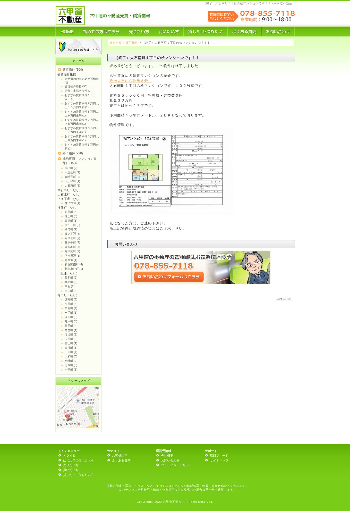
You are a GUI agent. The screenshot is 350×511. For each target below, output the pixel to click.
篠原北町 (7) (72, 238)
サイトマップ (219, 460)
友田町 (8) (71, 303)
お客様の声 (119, 455)
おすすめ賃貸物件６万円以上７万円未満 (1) (82, 130)
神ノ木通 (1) (72, 203)
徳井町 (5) (71, 299)
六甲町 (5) (71, 369)
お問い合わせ (170, 460)
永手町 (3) (71, 312)
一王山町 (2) (72, 172)
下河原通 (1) (72, 255)
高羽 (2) (70, 286)
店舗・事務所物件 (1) (78, 90)
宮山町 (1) (71, 343)
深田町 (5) (71, 338)
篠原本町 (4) (72, 246)
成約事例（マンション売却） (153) (80, 161)
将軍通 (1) (71, 260)
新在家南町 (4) (74, 264)
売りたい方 (71, 465)
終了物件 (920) (73, 153)
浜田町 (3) (71, 317)
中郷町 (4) (71, 308)
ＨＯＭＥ (115, 42)
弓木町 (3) (71, 365)
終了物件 (132, 42)
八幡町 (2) (71, 360)
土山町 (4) (71, 290)
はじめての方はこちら (78, 460)
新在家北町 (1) (74, 268)
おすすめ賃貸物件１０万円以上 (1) (82, 97)
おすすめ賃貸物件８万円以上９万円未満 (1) (82, 113)
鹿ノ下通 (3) (72, 233)
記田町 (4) (71, 211)
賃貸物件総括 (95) (76, 86)
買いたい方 (71, 470)
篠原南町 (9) (72, 251)
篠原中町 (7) (72, 242)
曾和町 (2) (71, 277)
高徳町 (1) (71, 220)
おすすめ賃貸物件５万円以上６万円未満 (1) (82, 138)
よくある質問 (121, 460)
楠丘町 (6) (71, 216)
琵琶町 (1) (71, 330)
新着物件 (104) (73, 69)
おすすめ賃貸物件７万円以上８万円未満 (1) (82, 121)
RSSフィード (219, 455)
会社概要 (167, 455)
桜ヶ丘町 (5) (72, 225)
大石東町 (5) (72, 185)
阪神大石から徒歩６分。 (130, 81)
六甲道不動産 (172, 501)
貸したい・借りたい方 (78, 475)
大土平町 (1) (72, 181)
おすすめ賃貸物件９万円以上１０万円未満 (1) (82, 105)
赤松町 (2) (71, 168)
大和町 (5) (71, 356)
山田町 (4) (71, 352)
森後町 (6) (71, 347)
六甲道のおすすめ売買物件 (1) (82, 80)
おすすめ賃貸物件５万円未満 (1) (82, 146)
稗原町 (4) (71, 321)
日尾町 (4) (71, 325)
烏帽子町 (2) (72, 176)
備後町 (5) (71, 334)
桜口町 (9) (71, 229)
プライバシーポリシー (176, 465)
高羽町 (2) (71, 281)
